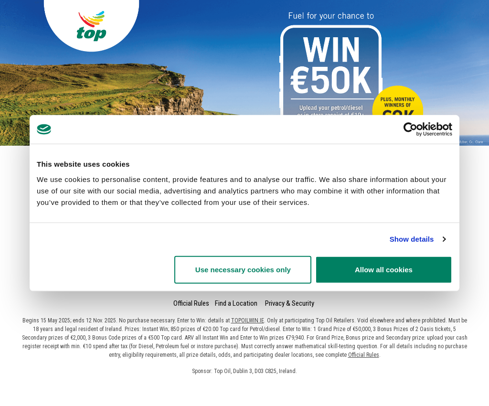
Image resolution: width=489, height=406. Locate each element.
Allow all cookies (384, 269)
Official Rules (191, 303)
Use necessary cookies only (243, 269)
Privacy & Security (289, 303)
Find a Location (236, 303)
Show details (412, 239)
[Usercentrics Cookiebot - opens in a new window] (410, 129)
